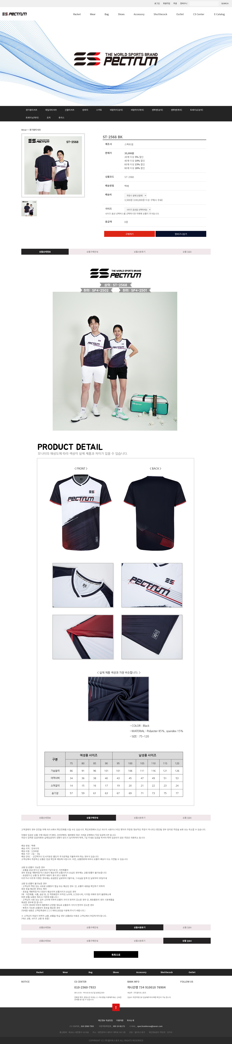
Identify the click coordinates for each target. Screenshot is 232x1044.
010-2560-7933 (85, 987)
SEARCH (224, 3)
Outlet (180, 14)
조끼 (49, 117)
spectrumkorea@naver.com (149, 1026)
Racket (77, 14)
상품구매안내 (92, 251)
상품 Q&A (187, 251)
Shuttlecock (160, 14)
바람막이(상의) (116, 109)
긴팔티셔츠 (69, 109)
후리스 (61, 117)
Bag (107, 14)
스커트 (99, 109)
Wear (92, 14)
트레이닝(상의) (196, 109)
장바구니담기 (181, 234)
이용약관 (119, 1020)
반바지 (85, 109)
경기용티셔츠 (31, 109)
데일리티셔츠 (51, 109)
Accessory (139, 14)
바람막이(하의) (137, 109)
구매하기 (129, 234)
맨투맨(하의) (176, 109)
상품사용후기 (139, 251)
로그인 (157, 3)
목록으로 (116, 954)
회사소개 (130, 1020)
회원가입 (166, 3)
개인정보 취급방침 (105, 1020)
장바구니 (183, 3)
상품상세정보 (45, 251)
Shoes (121, 14)
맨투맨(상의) (157, 109)
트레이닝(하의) (32, 117)
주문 (175, 3)
